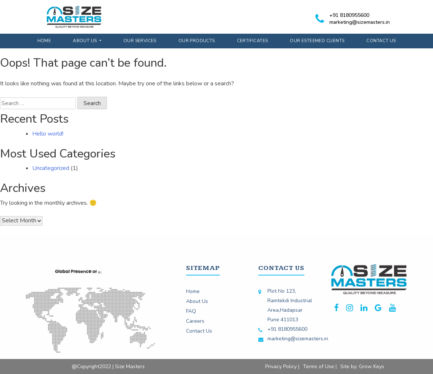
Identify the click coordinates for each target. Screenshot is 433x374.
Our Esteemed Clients (317, 41)
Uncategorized (50, 168)
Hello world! (47, 134)
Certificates (252, 41)
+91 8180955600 (349, 15)
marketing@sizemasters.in (359, 22)
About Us (85, 41)
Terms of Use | (320, 366)
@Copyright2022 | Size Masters (108, 366)
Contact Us (381, 41)
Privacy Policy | (282, 366)
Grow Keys (371, 366)
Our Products (196, 41)
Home (44, 41)
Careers (195, 321)
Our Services (139, 41)
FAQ (191, 311)
